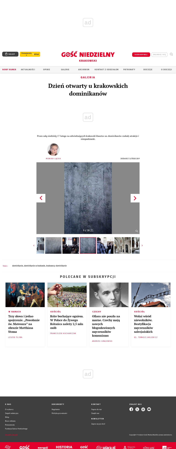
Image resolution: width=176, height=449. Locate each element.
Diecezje (147, 69)
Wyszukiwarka (171, 54)
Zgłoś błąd (11, 435)
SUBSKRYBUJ (141, 55)
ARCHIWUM (83, 69)
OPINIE (46, 69)
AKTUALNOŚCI (28, 69)
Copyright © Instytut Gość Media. (140, 435)
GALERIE (65, 69)
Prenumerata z (26, 54)
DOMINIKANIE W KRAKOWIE (34, 266)
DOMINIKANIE (17, 266)
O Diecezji (166, 69)
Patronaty (129, 69)
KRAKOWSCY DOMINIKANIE (56, 266)
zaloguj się (159, 55)
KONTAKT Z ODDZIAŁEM (107, 69)
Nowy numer (9, 69)
